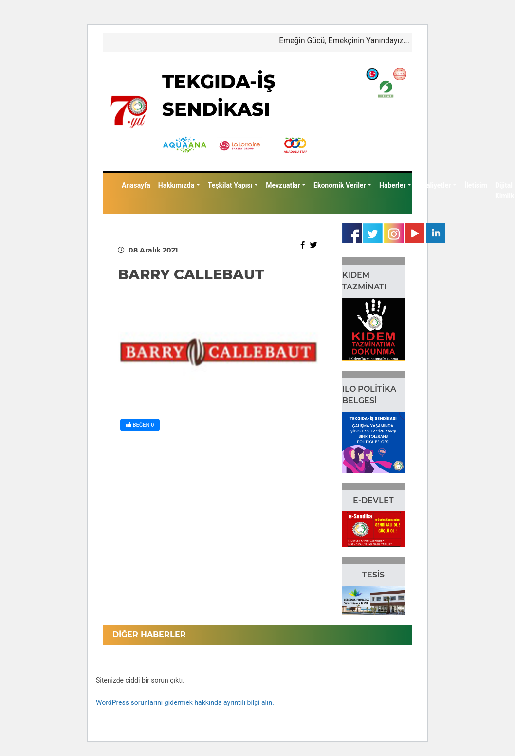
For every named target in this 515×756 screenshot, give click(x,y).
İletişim (475, 185)
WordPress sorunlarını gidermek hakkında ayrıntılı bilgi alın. (185, 702)
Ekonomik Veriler (339, 185)
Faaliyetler (435, 185)
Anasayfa (136, 185)
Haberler (392, 185)
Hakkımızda (176, 185)
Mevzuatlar (283, 185)
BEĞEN (140, 425)
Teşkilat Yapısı (230, 185)
